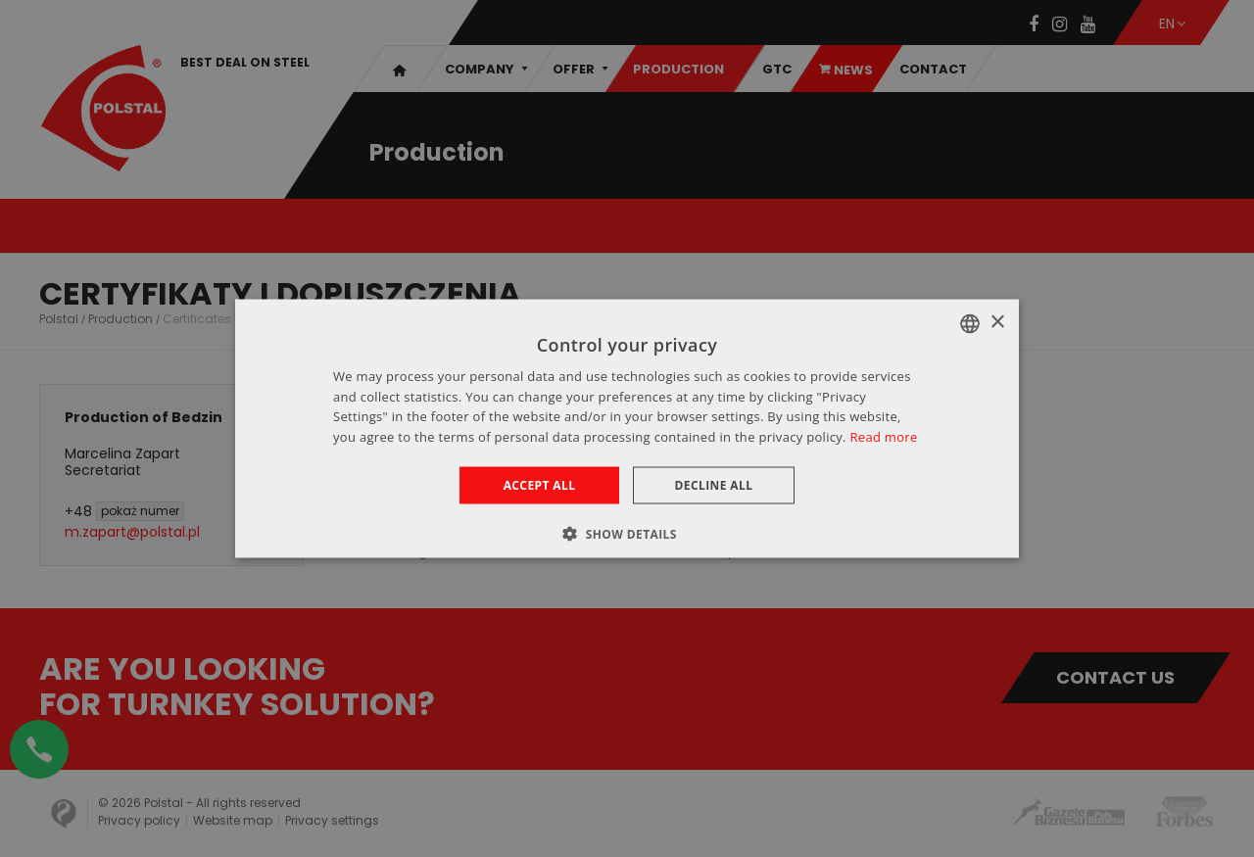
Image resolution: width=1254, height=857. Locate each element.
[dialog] (627, 428)
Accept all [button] (540, 485)
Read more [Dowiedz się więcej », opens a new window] (883, 437)
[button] (627, 534)
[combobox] (970, 323)
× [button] (996, 322)
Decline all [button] (714, 485)
